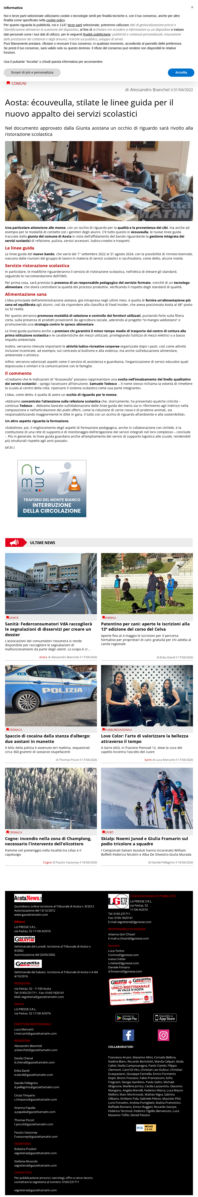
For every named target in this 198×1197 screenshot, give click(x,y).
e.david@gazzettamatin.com (33, 1075)
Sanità (14, 618)
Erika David (167, 657)
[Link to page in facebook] (128, 1035)
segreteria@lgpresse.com (134, 922)
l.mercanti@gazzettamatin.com (35, 1033)
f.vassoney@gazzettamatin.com (36, 1136)
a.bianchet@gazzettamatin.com (35, 1050)
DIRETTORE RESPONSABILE (32, 1024)
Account (113, 945)
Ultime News (42, 542)
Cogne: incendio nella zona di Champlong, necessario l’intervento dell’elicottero (48, 841)
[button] (192, 7)
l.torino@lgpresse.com (123, 955)
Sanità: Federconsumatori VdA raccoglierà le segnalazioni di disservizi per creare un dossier (48, 629)
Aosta (43, 657)
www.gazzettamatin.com (31, 914)
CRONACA (15, 730)
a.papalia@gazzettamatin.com (34, 1112)
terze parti (75, 25)
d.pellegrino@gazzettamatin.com (36, 1087)
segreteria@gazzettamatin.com (42, 997)
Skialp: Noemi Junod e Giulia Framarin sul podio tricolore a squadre (144, 841)
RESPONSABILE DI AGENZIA (127, 929)
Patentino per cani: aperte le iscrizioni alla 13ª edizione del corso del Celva (145, 626)
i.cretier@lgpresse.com (123, 963)
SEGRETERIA (22, 1144)
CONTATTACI (23, 1172)
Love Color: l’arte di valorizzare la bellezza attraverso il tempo (144, 738)
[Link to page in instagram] (163, 1039)
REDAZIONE (22, 983)
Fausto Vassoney (67, 862)
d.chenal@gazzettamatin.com (34, 1062)
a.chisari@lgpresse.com (133, 938)
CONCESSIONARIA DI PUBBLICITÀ (153, 896)
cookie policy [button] (55, 20)
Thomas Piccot (69, 760)
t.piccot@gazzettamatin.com (33, 1124)
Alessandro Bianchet (150, 89)
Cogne (47, 862)
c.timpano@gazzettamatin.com (35, 1099)
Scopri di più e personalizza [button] (32, 72)
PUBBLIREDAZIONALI (118, 730)
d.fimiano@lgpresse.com (125, 971)
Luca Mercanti (165, 760)
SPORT (109, 832)
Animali (110, 618)
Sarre (148, 760)
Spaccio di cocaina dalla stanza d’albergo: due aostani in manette (47, 738)
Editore (19, 922)
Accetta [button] (181, 72)
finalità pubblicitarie (96, 34)
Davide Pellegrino (163, 862)
